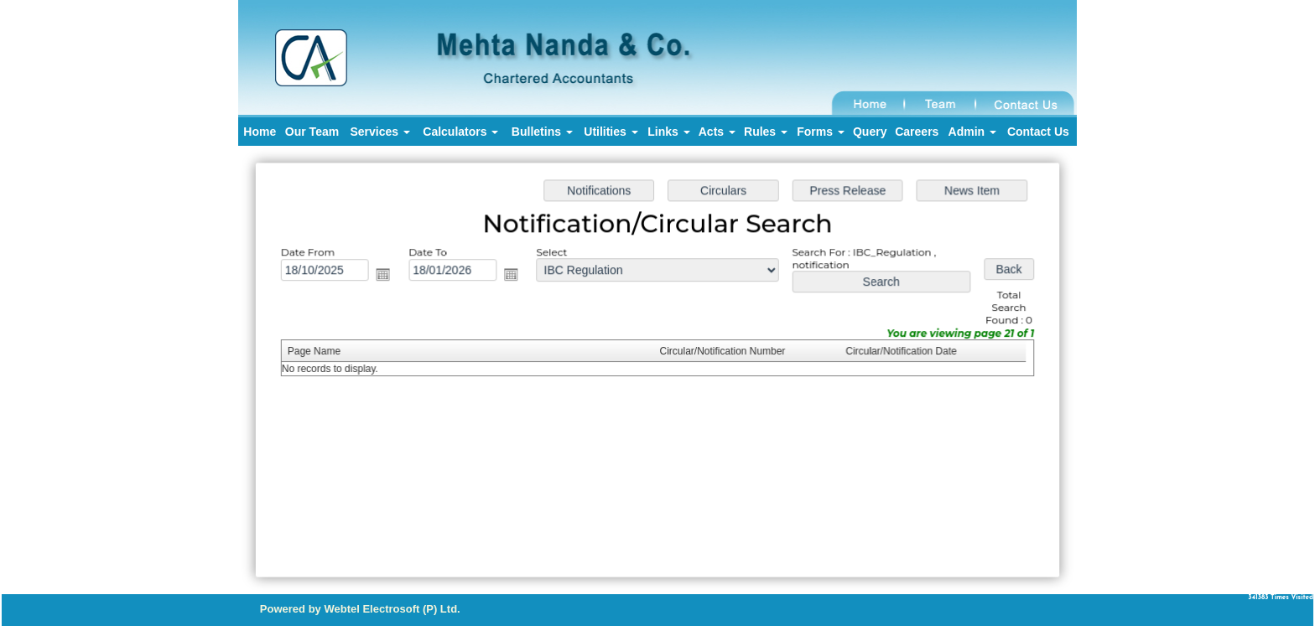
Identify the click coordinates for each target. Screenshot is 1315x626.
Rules (765, 131)
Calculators (460, 131)
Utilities (610, 131)
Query (869, 131)
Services (380, 131)
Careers (916, 131)
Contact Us (1038, 131)
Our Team (312, 131)
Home (259, 131)
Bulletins (542, 131)
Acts (717, 131)
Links (668, 131)
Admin (972, 131)
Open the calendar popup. (387, 275)
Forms (821, 131)
